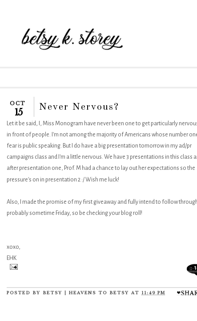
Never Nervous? (79, 107)
